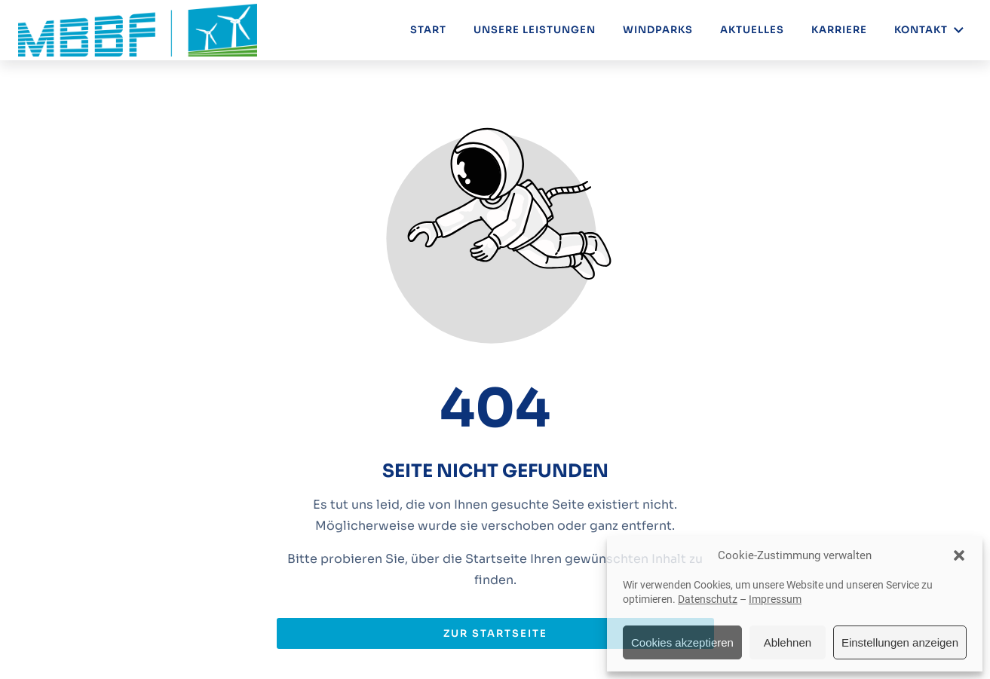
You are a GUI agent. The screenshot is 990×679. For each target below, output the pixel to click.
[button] (959, 555)
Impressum (775, 599)
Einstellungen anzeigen (899, 642)
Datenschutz (707, 599)
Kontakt (930, 30)
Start (428, 29)
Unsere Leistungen (535, 29)
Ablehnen (787, 642)
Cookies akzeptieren (682, 642)
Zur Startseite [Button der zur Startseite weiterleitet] (495, 633)
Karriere (839, 29)
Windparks (658, 29)
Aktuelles (752, 29)
